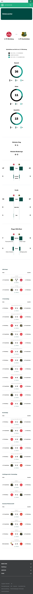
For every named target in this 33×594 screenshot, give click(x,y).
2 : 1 (16, 334)
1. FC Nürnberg (5, 308)
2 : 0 (16, 439)
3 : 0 (16, 360)
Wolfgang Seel (23, 251)
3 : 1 (16, 494)
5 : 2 (16, 534)
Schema (16, 282)
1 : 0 (16, 386)
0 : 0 (16, 377)
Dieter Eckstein (9, 251)
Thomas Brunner (9, 241)
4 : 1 (16, 290)
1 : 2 (16, 351)
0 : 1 (16, 308)
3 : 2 (16, 343)
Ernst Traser (22, 241)
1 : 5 (16, 544)
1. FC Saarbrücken (27, 308)
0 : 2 (16, 325)
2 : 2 (16, 317)
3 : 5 (16, 280)
